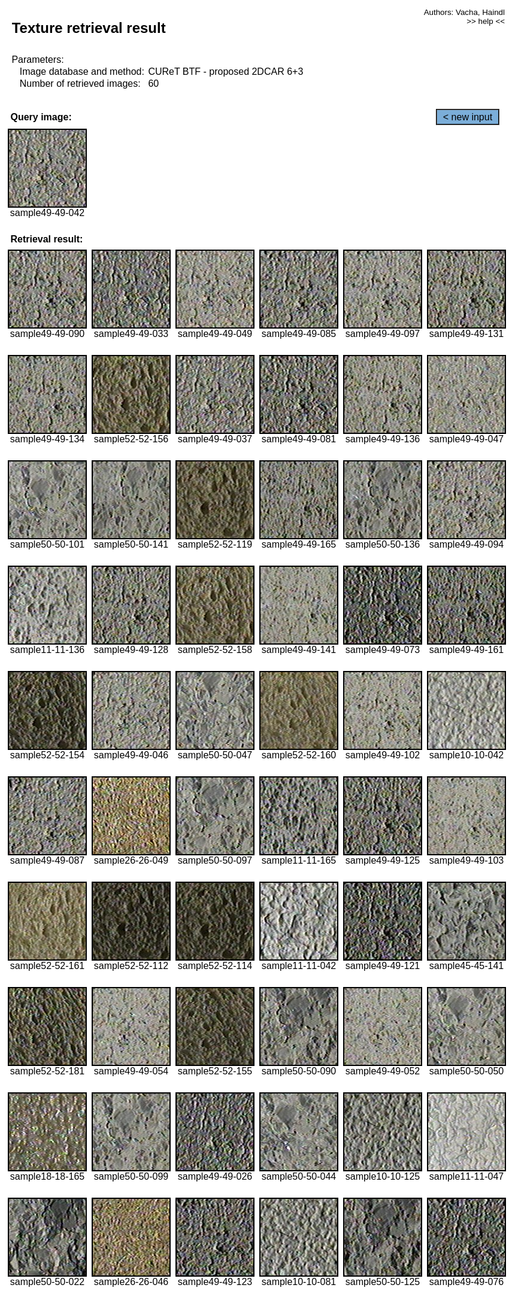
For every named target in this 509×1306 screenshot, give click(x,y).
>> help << (485, 21)
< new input (467, 117)
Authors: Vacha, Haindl (464, 12)
